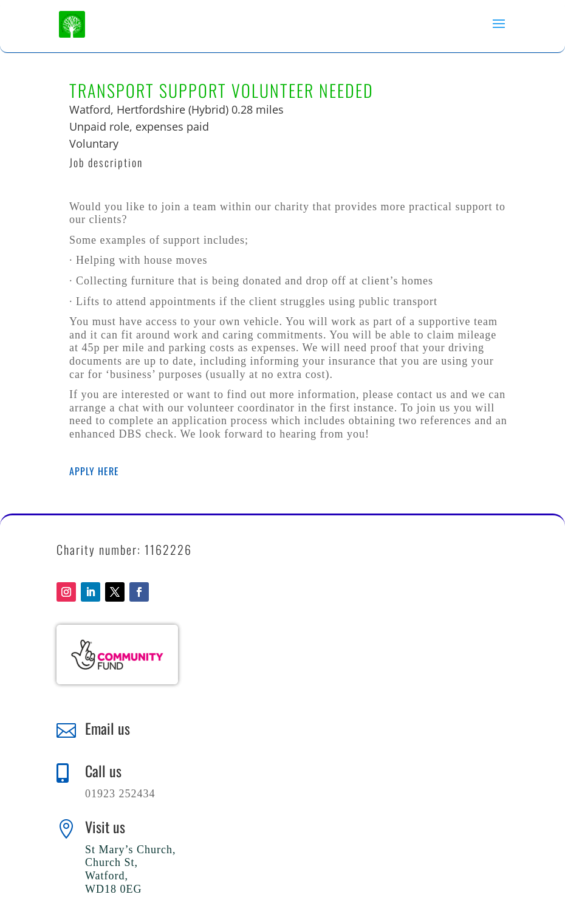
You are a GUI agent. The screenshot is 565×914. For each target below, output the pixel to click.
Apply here (94, 471)
